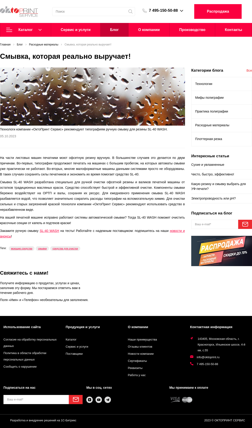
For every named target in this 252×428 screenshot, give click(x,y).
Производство (192, 30)
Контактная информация (211, 327)
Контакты (233, 30)
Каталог (24, 30)
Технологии (203, 84)
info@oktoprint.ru (208, 357)
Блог (114, 30)
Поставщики (74, 353)
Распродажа (218, 11)
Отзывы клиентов (140, 346)
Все (249, 70)
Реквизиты (135, 368)
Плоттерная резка (208, 139)
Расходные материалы (212, 125)
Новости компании (141, 353)
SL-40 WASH (49, 231)
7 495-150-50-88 (163, 10)
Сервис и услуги (77, 346)
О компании (149, 30)
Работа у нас (137, 375)
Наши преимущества (142, 339)
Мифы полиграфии (209, 97)
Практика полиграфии (211, 111)
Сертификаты (137, 361)
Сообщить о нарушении (20, 366)
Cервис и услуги (76, 30)
